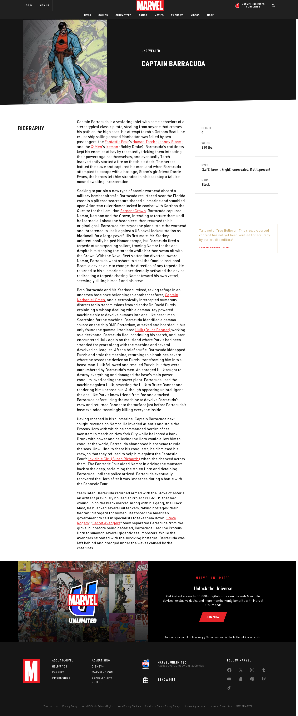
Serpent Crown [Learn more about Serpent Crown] (133, 210)
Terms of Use (51, 706)
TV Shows (177, 15)
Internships (61, 678)
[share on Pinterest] (252, 680)
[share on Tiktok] (229, 688)
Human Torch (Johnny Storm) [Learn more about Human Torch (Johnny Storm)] (158, 141)
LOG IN (29, 5)
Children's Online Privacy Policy (162, 706)
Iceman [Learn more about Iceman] (112, 146)
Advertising (101, 660)
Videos (195, 15)
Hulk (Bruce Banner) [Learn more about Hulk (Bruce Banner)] (152, 329)
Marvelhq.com (102, 672)
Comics (103, 15)
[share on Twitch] (264, 680)
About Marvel (62, 660)
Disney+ (98, 666)
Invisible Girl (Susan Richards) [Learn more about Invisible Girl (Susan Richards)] (114, 458)
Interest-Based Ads (221, 706)
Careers (58, 672)
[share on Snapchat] (241, 680)
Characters (123, 15)
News (87, 15)
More (210, 15)
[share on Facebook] (229, 671)
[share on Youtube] (229, 680)
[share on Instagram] (252, 671)
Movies (159, 15)
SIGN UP (44, 5)
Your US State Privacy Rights (98, 706)
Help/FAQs (59, 666)
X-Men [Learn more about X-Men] (96, 146)
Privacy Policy (70, 706)
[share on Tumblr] (264, 671)
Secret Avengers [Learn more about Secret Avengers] (106, 523)
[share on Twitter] (241, 671)
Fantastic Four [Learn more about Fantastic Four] (117, 141)
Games (143, 15)
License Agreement (195, 706)
